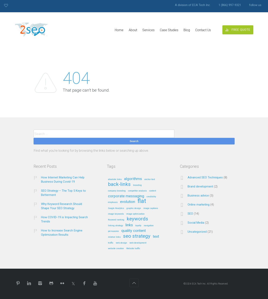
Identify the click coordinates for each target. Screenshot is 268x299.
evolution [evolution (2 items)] (127, 202)
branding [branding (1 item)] (137, 185)
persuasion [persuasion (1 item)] (113, 231)
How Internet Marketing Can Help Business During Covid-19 (62, 179)
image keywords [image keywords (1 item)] (116, 214)
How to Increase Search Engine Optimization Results (61, 233)
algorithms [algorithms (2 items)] (133, 179)
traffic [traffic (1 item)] (110, 243)
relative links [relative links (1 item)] (114, 237)
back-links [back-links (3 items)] (119, 184)
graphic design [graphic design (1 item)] (133, 208)
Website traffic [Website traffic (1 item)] (133, 248)
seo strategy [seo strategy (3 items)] (136, 236)
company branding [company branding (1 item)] (117, 191)
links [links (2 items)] (129, 225)
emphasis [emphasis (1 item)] (113, 202)
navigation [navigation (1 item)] (149, 225)
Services (148, 30)
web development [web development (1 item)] (137, 243)
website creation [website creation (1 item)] (116, 248)
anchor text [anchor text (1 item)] (149, 179)
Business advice (198, 195)
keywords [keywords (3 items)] (137, 219)
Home (119, 30)
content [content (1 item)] (152, 191)
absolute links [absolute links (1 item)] (115, 179)
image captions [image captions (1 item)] (150, 208)
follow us (255, 5)
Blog (187, 30)
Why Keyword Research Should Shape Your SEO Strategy (61, 206)
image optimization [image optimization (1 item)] (135, 214)
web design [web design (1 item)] (121, 243)
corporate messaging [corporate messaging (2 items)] (126, 196)
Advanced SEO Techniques (205, 177)
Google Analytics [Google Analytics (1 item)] (116, 208)
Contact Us (203, 30)
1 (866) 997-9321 (230, 5)
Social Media (196, 222)
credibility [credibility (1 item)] (151, 197)
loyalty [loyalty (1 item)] (138, 225)
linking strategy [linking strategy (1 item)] (115, 225)
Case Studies (169, 30)
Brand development (200, 186)
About (133, 30)
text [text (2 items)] (156, 236)
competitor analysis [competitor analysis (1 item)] (137, 191)
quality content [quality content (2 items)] (133, 231)
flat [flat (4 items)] (142, 201)
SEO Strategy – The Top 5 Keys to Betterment (63, 193)
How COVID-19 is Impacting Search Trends (64, 219)
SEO (190, 213)
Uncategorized (197, 231)
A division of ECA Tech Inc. (192, 5)
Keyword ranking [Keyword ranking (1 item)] (116, 220)
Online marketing (198, 204)
